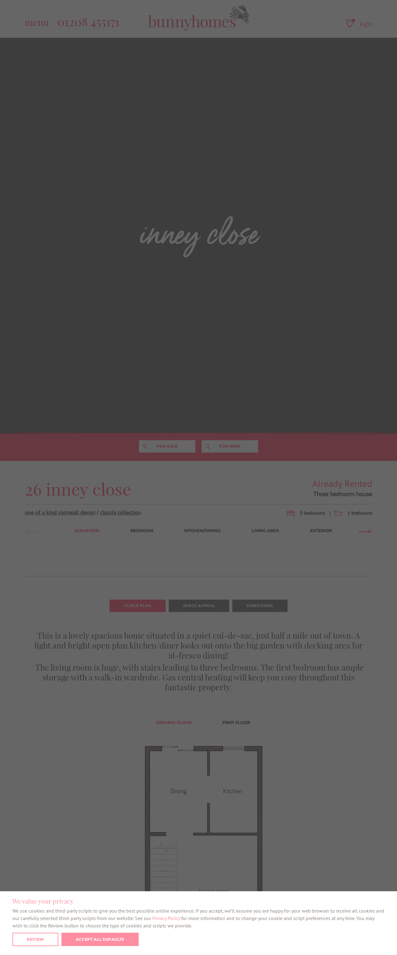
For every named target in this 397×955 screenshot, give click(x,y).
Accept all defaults (100, 939)
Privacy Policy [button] (166, 918)
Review (35, 939)
